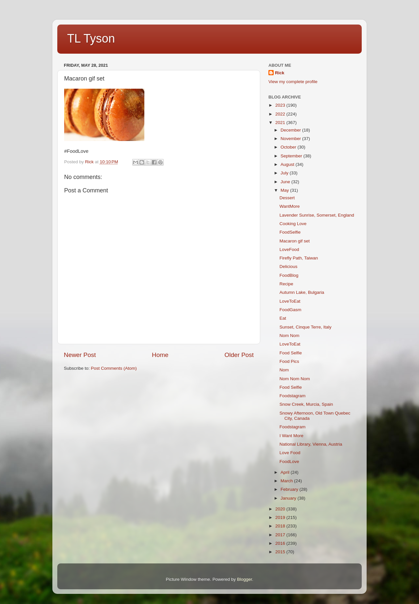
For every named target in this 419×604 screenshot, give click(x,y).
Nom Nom (290, 335)
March (287, 480)
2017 (280, 534)
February (290, 489)
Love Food (290, 452)
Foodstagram (293, 395)
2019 (280, 517)
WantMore (290, 206)
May (285, 190)
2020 (280, 508)
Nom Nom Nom (295, 378)
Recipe (286, 283)
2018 (280, 526)
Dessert (287, 197)
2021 (280, 122)
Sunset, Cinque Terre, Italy (306, 327)
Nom (284, 369)
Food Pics (289, 361)
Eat (283, 318)
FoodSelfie (290, 232)
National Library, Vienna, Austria (311, 444)
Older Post (239, 354)
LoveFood (289, 249)
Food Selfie (291, 352)
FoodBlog (289, 275)
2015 (280, 551)
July (285, 172)
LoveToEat (290, 301)
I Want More (291, 435)
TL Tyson (91, 38)
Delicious (289, 266)
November (291, 138)
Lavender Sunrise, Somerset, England (317, 215)
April (286, 472)
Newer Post (80, 354)
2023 (280, 105)
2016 (280, 543)
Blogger (244, 579)
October (289, 147)
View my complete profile (293, 81)
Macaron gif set (295, 241)
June (286, 181)
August (288, 164)
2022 (280, 114)
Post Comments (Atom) (114, 368)
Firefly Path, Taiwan (299, 258)
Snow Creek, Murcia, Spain (306, 404)
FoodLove (289, 461)
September (292, 155)
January (289, 498)
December (291, 130)
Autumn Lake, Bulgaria (302, 292)
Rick (279, 72)
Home (160, 354)
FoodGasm (290, 309)
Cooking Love (293, 223)
